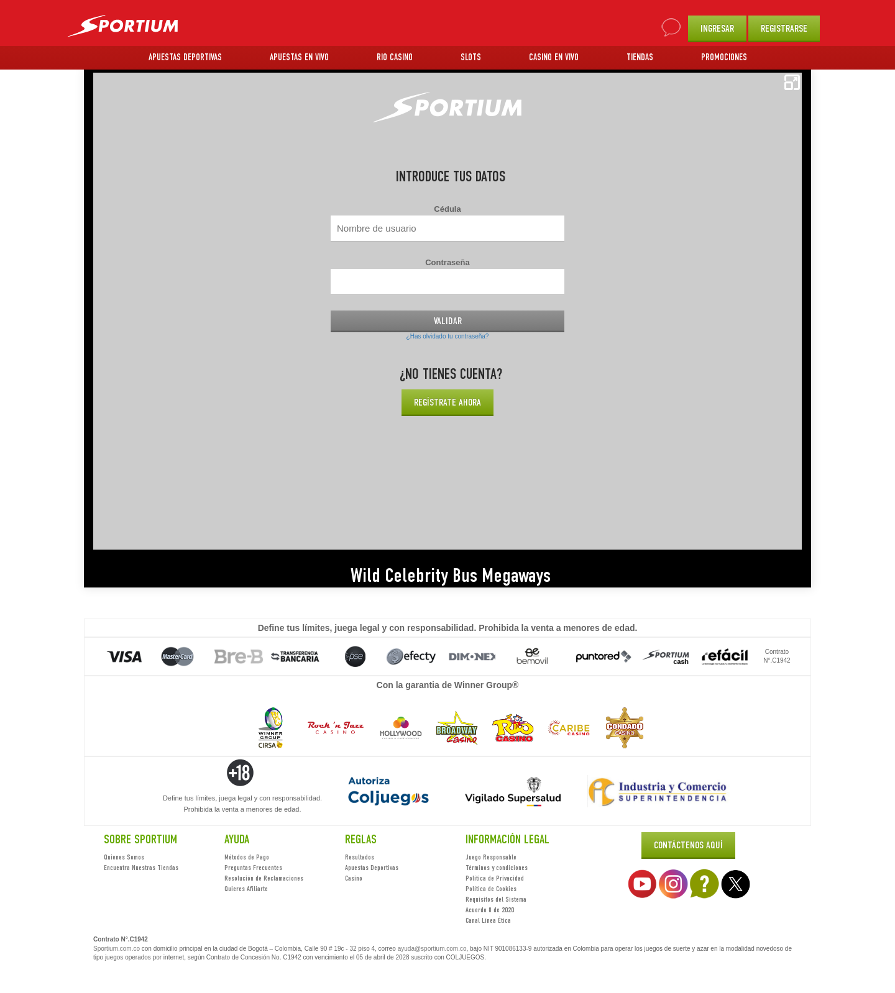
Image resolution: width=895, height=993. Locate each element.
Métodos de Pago (246, 857)
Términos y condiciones (497, 867)
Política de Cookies (491, 888)
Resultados (359, 857)
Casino (353, 878)
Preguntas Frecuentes (253, 867)
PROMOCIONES (724, 57)
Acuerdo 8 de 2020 (490, 909)
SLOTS (471, 57)
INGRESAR (717, 28)
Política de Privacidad (495, 878)
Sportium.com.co (116, 948)
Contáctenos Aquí (688, 845)
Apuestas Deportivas (371, 867)
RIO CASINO (395, 57)
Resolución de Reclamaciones (263, 878)
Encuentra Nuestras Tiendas (141, 867)
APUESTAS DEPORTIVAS (185, 57)
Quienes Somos (124, 857)
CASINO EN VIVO (554, 57)
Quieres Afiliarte (246, 888)
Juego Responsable (491, 857)
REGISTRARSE (784, 28)
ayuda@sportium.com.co (432, 948)
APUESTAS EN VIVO (299, 57)
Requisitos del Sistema (496, 899)
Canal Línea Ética (488, 920)
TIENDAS (639, 57)
